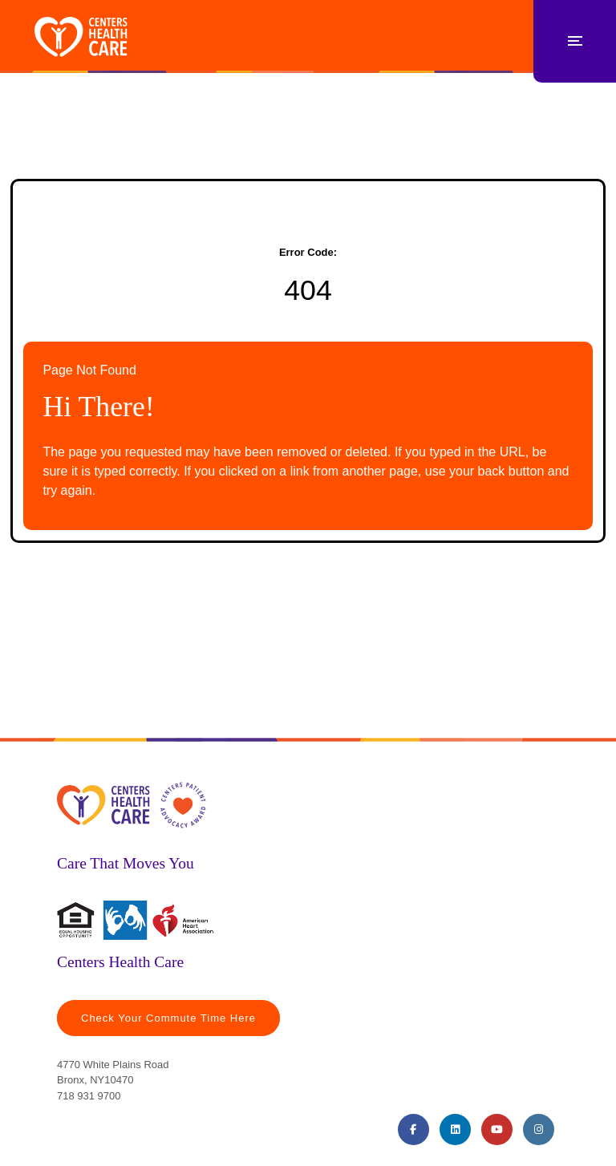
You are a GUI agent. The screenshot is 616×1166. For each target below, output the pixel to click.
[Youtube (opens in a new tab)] (497, 1129)
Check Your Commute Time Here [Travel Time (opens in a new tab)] (168, 1018)
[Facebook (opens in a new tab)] (413, 1129)
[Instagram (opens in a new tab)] (538, 1129)
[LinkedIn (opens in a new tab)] (455, 1129)
